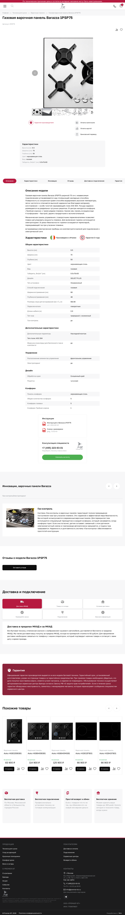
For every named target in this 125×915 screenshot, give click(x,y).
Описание (12, 181)
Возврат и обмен (70, 860)
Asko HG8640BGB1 (41, 753)
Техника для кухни (10, 848)
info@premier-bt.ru (72, 889)
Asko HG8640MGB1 (66, 753)
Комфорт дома (8, 860)
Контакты (6, 888)
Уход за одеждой (9, 852)
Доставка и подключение (93, 181)
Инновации (52, 181)
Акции (5, 880)
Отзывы (70, 181)
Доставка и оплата (71, 848)
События (6, 884)
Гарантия (116, 181)
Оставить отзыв (19, 568)
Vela (118, 913)
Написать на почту (62, 458)
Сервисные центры (71, 856)
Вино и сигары (8, 863)
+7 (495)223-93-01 (72, 883)
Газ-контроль (7, 497)
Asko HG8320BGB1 (15, 753)
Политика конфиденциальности (31, 913)
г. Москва (68, 873)
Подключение (69, 852)
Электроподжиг (19, 497)
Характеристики (32, 181)
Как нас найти (69, 879)
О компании (7, 873)
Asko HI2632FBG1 (92, 753)
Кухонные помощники (12, 856)
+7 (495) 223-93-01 (52, 448)
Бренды (5, 876)
